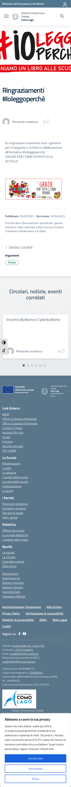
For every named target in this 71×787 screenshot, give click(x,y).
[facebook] (19, 634)
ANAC (43, 620)
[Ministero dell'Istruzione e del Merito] (23, 4)
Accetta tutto (35, 758)
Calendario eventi (13, 561)
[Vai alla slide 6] (44, 365)
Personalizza (36, 769)
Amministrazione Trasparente (21, 607)
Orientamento (11, 578)
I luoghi (6, 468)
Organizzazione (11, 486)
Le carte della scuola (15, 481)
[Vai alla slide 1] (24, 365)
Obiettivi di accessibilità (18, 620)
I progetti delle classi (15, 539)
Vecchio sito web (12, 446)
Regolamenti (10, 573)
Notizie (12, 262)
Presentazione (11, 463)
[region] (35, 750)
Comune (7, 441)
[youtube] (24, 634)
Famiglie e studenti (14, 508)
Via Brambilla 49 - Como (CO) (28, 646)
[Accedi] (65, 4)
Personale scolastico (15, 504)
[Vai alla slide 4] (36, 365)
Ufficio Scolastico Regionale (19, 419)
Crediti (6, 626)
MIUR (5, 414)
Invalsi (6, 437)
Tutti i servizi (10, 517)
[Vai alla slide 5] (40, 365)
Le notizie (8, 552)
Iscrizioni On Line (12, 432)
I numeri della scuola (15, 477)
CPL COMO (9, 450)
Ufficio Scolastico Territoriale (19, 423)
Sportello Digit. (11, 592)
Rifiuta (35, 779)
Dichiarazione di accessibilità (44, 613)
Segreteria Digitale (13, 596)
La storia (7, 490)
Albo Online (54, 607)
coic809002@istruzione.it (24, 654)
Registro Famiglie (13, 582)
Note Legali (60, 620)
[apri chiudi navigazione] (6, 16)
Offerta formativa (13, 530)
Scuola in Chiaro (12, 428)
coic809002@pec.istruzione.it (18, 662)
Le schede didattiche (15, 535)
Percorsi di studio (12, 513)
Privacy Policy (11, 613)
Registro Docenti (12, 587)
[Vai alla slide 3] (32, 365)
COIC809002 (36, 673)
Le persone (9, 472)
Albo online (9, 566)
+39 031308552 (24, 650)
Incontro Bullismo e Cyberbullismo (33, 319)
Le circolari (9, 557)
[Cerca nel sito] (62, 16)
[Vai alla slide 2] (28, 365)
